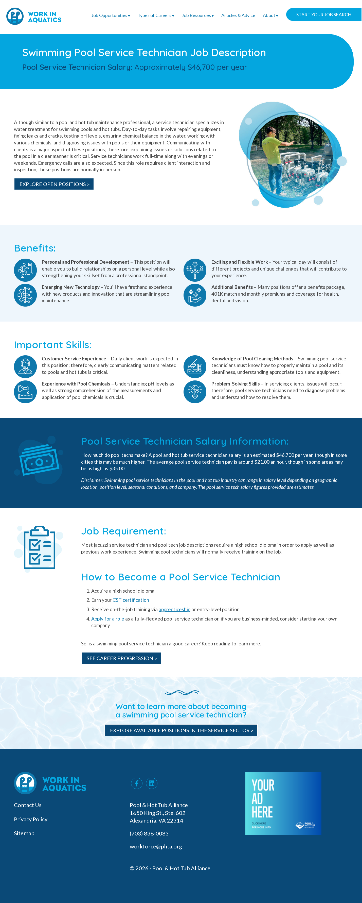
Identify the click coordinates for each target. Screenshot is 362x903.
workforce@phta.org (156, 846)
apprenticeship (174, 609)
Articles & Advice (238, 15)
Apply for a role (107, 619)
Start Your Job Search (323, 14)
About (270, 15)
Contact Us (28, 804)
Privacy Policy (30, 819)
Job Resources (198, 15)
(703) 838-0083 (150, 833)
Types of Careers (156, 15)
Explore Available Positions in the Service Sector (180, 730)
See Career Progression (120, 658)
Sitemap (24, 833)
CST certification (131, 600)
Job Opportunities (110, 15)
